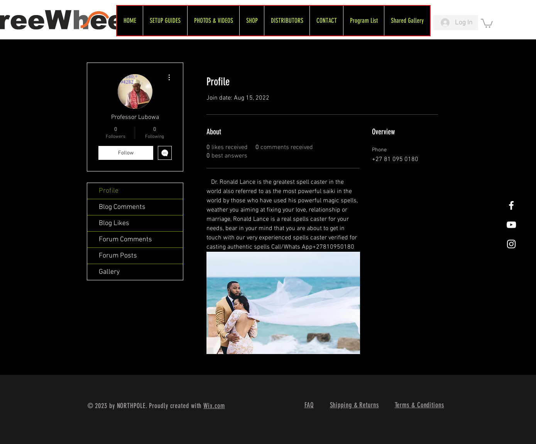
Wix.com (214, 406)
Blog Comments (122, 207)
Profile (108, 191)
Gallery (109, 272)
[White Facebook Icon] (511, 205)
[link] (487, 23)
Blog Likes (114, 223)
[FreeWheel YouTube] (511, 224)
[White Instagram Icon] (511, 244)
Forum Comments (125, 240)
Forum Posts (118, 256)
